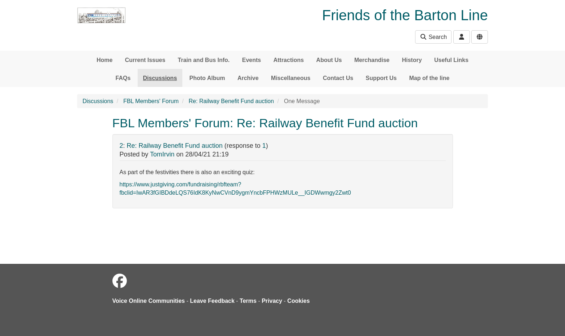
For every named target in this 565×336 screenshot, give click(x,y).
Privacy (272, 301)
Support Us (381, 78)
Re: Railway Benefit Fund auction (231, 101)
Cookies (298, 301)
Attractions (288, 60)
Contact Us (338, 78)
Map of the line (429, 78)
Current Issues (145, 60)
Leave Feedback (212, 301)
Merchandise (372, 60)
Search (433, 37)
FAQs (123, 78)
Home (104, 60)
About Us (329, 60)
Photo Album (207, 78)
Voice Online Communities (148, 301)
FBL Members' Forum (151, 101)
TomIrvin (162, 154)
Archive (248, 78)
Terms (248, 301)
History (412, 60)
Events (251, 60)
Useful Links (451, 60)
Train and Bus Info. (204, 60)
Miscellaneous (290, 78)
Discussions (160, 78)
